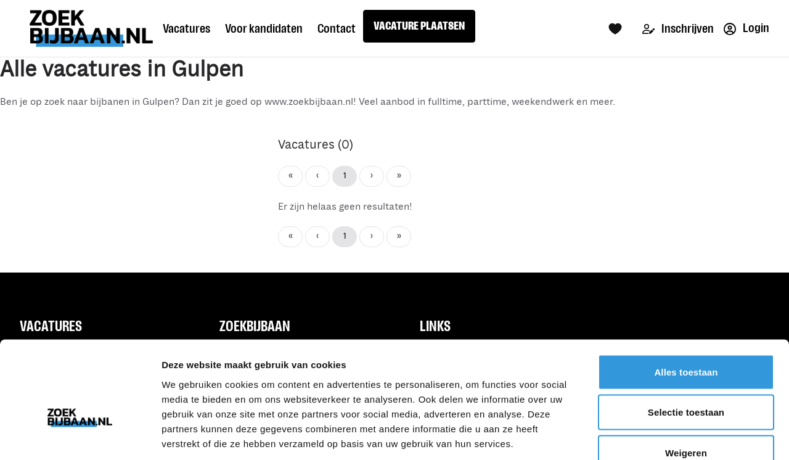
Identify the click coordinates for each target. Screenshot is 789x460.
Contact (336, 28)
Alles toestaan (685, 298)
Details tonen (666, 435)
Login (746, 28)
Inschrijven (678, 28)
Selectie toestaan (686, 339)
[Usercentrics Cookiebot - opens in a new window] (80, 436)
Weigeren (686, 379)
